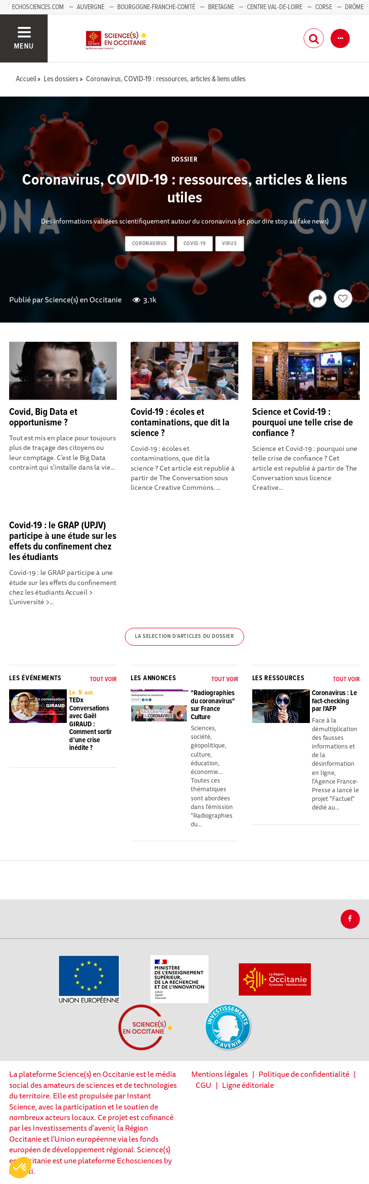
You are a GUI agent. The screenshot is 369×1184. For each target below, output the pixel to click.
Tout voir (103, 679)
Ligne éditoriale (248, 1085)
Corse (323, 7)
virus (229, 243)
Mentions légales (219, 1074)
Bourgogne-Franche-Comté (156, 7)
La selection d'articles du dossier (184, 636)
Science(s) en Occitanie (83, 299)
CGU (203, 1085)
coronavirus (149, 243)
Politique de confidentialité (303, 1074)
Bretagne (221, 7)
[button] (20, 1167)
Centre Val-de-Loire (274, 7)
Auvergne (90, 7)
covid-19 (195, 243)
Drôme (354, 7)
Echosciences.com (38, 7)
